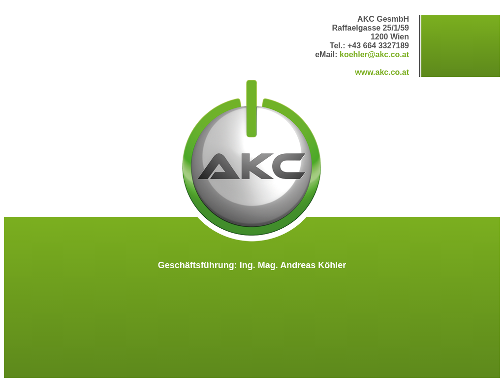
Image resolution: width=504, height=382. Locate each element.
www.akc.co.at (382, 72)
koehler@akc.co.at (374, 54)
